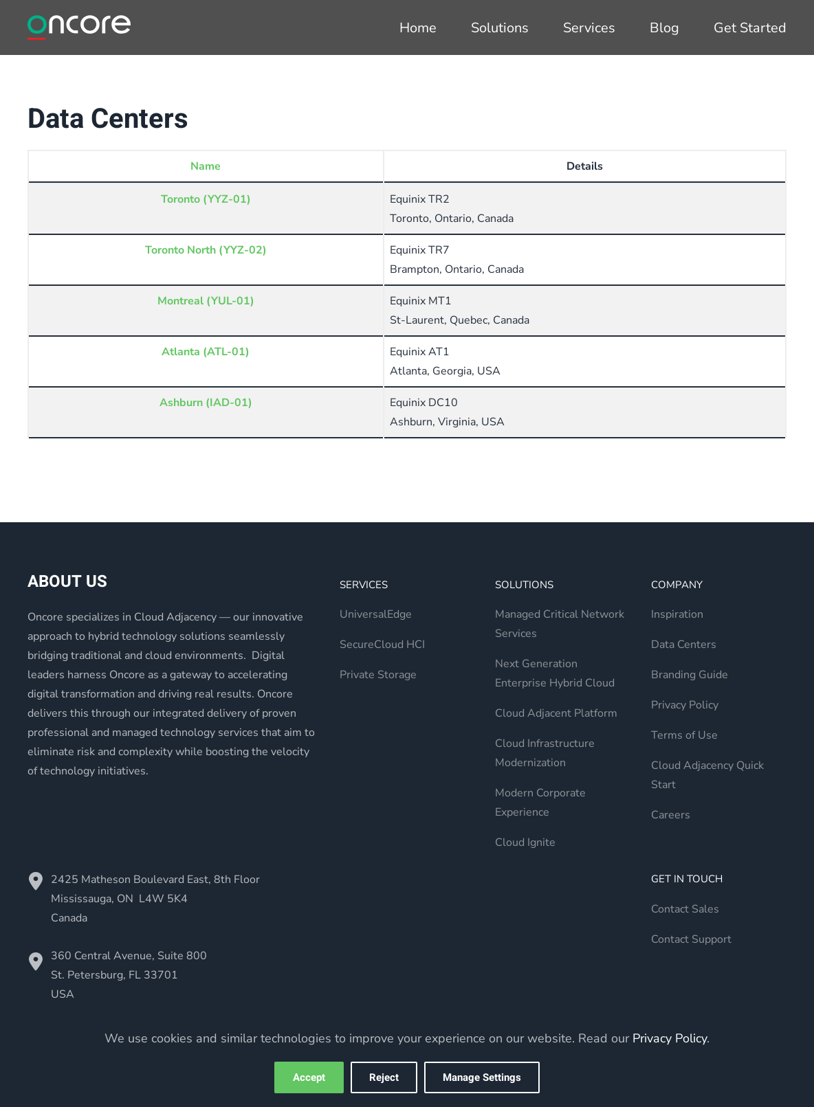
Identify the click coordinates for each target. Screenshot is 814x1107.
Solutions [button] (500, 28)
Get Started (750, 28)
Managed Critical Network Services (559, 624)
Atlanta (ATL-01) (206, 351)
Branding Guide (689, 674)
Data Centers (683, 644)
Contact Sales (685, 909)
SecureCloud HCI (382, 644)
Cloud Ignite (525, 842)
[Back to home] (79, 27)
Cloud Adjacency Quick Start (707, 775)
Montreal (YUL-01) (205, 301)
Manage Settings (482, 1077)
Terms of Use (684, 735)
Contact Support (691, 939)
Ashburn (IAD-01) (206, 402)
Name (205, 166)
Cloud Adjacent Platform (556, 713)
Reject (384, 1077)
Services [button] (589, 28)
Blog (664, 28)
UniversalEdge (376, 614)
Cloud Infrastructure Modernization (545, 753)
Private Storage (378, 674)
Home (418, 28)
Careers (670, 815)
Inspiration (677, 614)
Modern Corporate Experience (540, 802)
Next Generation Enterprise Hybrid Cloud (555, 673)
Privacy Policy (684, 705)
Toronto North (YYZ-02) (206, 250)
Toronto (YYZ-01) (206, 199)
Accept (309, 1077)
